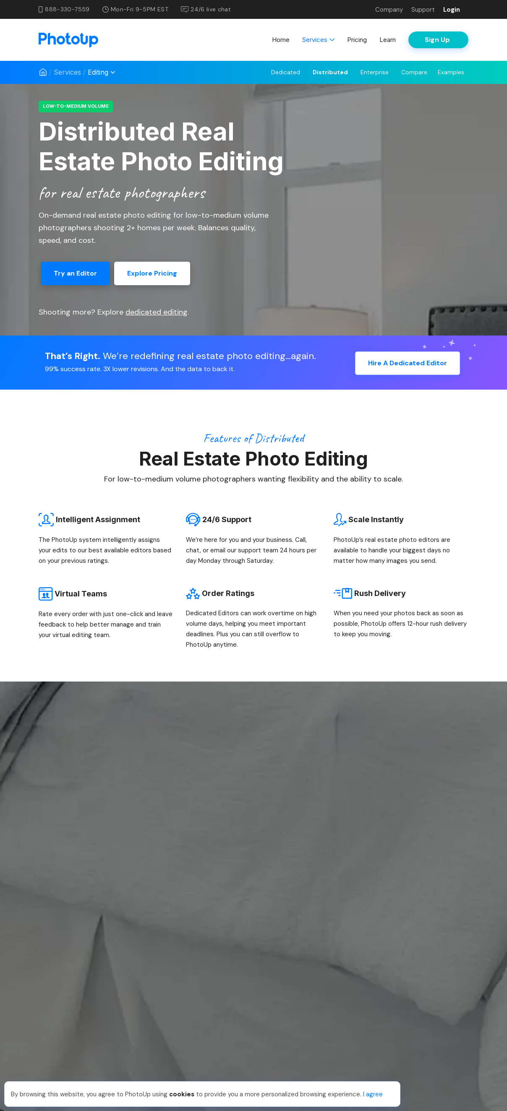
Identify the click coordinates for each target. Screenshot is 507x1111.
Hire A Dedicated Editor (407, 361)
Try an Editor (75, 273)
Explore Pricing (152, 273)
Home (281, 40)
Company (389, 9)
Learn (387, 40)
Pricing (357, 40)
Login (451, 9)
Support (423, 9)
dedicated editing (156, 312)
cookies (181, 1094)
